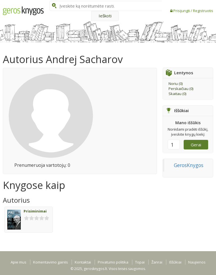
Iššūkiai (175, 262)
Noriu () (176, 83)
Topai (140, 262)
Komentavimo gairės (50, 262)
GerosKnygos (188, 165)
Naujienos (197, 262)
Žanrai (156, 262)
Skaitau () (177, 93)
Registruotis (203, 10)
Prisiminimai (35, 211)
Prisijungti (182, 10)
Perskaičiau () (181, 88)
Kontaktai (83, 262)
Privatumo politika (113, 262)
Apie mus (18, 262)
